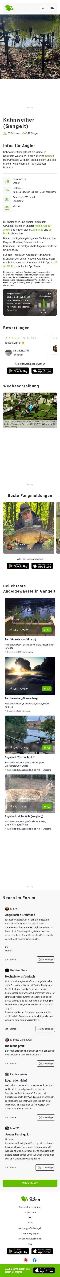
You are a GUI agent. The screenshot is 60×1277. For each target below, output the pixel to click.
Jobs (30, 1222)
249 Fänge (37, 229)
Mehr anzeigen (30, 1183)
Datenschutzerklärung (30, 1207)
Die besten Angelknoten (30, 1238)
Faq (30, 1244)
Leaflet (6, 421)
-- (13, 210)
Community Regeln (30, 1233)
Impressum (30, 1212)
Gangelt (49, 155)
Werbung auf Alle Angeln (30, 1228)
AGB (30, 1217)
